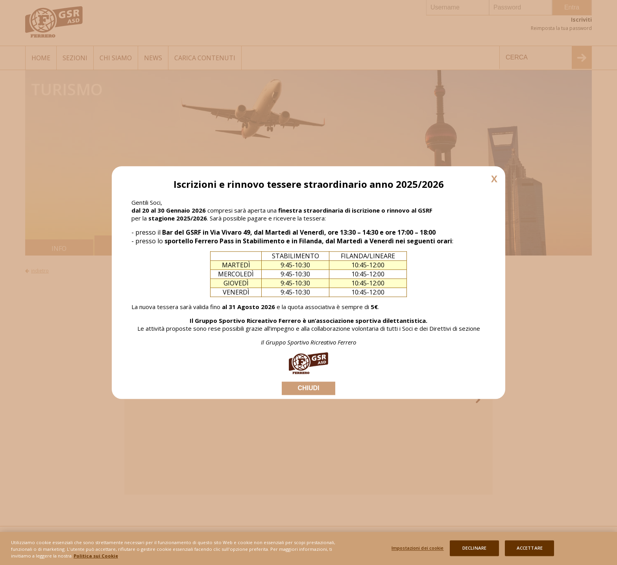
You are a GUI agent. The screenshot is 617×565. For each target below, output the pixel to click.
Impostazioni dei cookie (418, 551)
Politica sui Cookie (96, 558)
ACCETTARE (530, 551)
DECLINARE (474, 551)
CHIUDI (308, 388)
